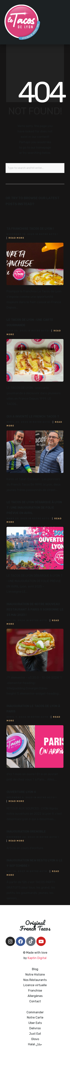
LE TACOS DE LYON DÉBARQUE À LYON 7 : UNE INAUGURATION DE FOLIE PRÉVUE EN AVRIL (34, 507)
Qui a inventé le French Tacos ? (33, 416)
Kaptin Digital (37, 958)
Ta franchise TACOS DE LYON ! (30, 228)
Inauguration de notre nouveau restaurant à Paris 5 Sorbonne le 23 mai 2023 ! (35, 609)
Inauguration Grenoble (26, 831)
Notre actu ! (48, 234)
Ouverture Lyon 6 (21, 792)
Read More (16, 238)
